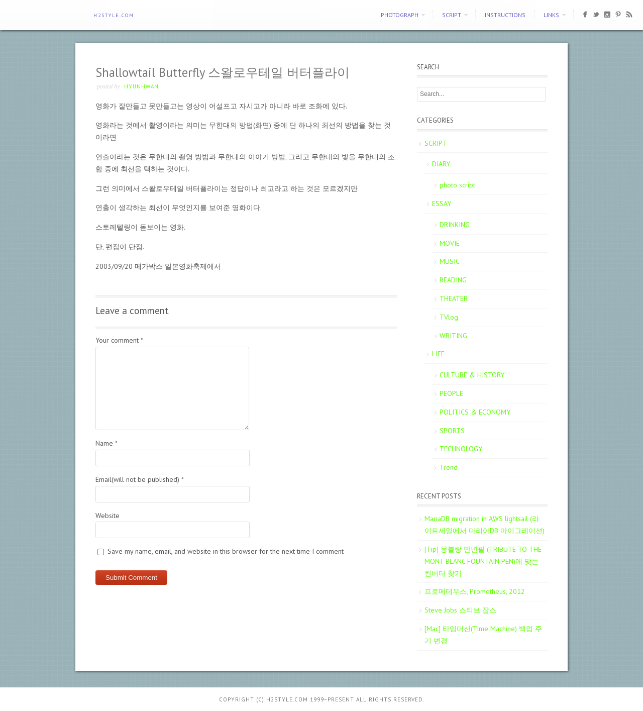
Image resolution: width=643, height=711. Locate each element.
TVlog (449, 317)
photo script (457, 184)
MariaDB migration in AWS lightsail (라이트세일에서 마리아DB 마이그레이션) (484, 524)
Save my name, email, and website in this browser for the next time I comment (226, 551)
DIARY (441, 163)
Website (107, 515)
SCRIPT (451, 15)
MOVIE (450, 243)
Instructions (505, 15)
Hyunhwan (141, 86)
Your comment (119, 340)
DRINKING (455, 224)
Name (106, 443)
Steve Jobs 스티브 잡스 (460, 610)
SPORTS (452, 430)
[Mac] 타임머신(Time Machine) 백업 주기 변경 (483, 634)
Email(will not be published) (139, 479)
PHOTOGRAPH (399, 15)
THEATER (454, 298)
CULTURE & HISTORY (472, 374)
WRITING (453, 335)
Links (551, 15)
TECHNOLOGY (461, 448)
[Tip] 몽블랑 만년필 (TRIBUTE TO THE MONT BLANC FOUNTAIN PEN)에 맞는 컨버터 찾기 (483, 561)
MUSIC (450, 261)
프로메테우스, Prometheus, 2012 (474, 591)
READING (453, 279)
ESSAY (441, 203)
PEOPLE (451, 393)
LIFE (438, 353)
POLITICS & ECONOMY (475, 412)
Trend (449, 467)
